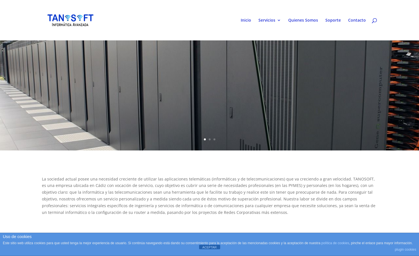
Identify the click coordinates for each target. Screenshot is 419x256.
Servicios (266, 20)
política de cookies (335, 243)
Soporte (333, 20)
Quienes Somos (303, 20)
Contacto (357, 20)
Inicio (246, 20)
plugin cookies (405, 250)
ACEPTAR (209, 247)
